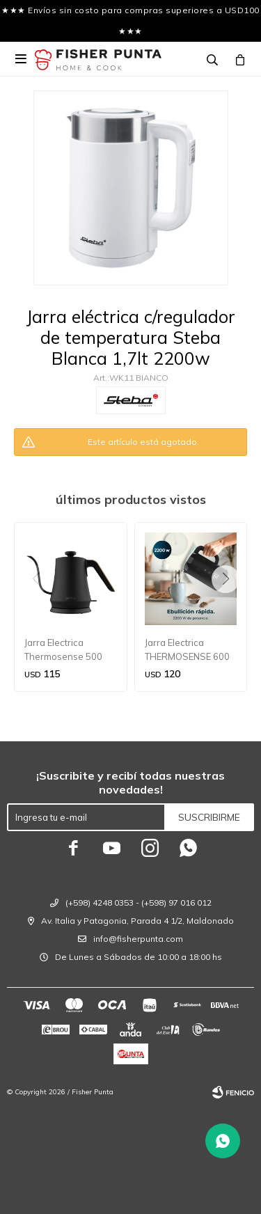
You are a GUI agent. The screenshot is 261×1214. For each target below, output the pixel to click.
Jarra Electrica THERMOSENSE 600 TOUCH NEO (187, 650)
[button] (230, 607)
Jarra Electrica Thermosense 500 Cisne (63, 650)
